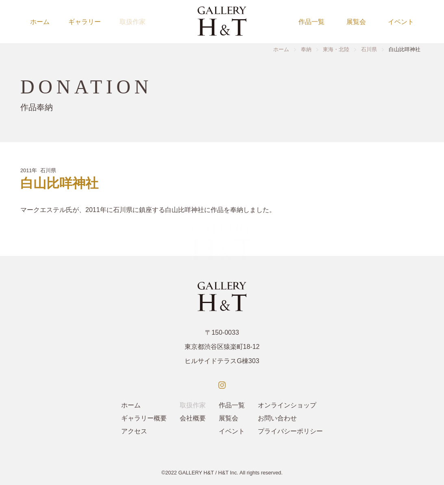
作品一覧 (311, 21)
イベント (401, 21)
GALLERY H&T (196, 473)
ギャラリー (84, 21)
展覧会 (356, 21)
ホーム (40, 21)
